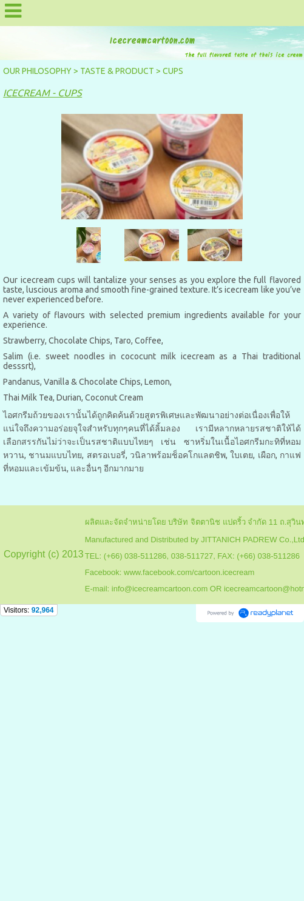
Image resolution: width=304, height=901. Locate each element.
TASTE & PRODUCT (117, 71)
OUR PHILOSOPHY (37, 71)
